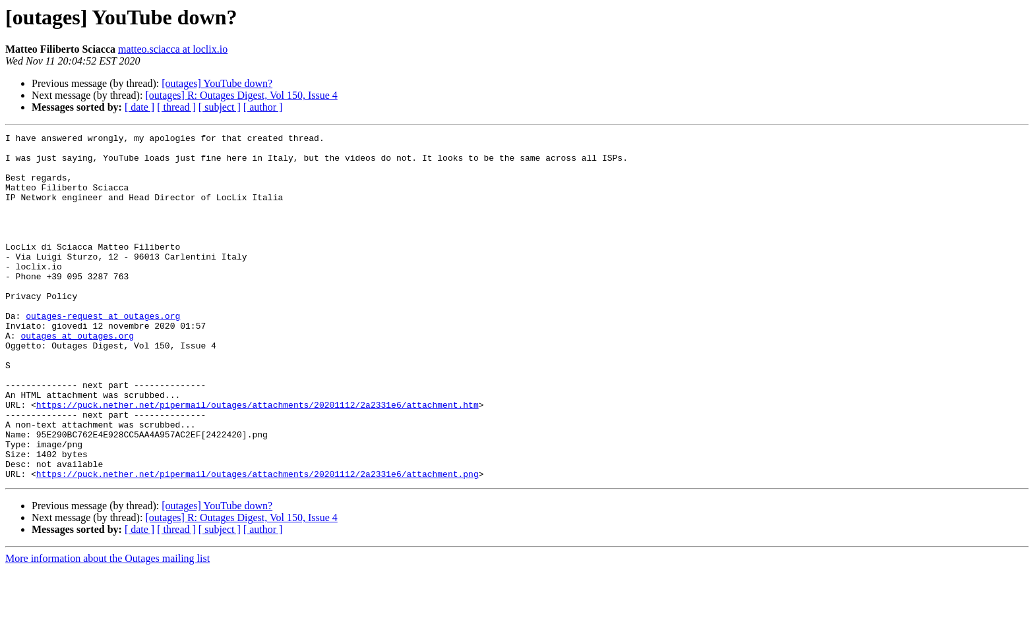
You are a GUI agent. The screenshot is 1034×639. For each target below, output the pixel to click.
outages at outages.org (77, 377)
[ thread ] (176, 107)
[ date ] (139, 107)
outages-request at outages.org (103, 353)
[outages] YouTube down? (217, 83)
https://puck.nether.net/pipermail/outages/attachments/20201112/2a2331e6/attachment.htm (257, 460)
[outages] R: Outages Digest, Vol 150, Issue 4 (241, 95)
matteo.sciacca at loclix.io (173, 49)
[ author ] (263, 107)
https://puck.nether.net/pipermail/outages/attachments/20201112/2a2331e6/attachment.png (257, 543)
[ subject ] (219, 107)
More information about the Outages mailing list (107, 627)
